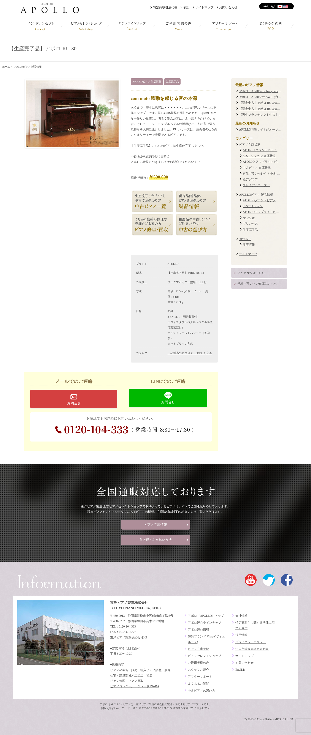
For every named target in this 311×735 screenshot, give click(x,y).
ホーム (6, 66)
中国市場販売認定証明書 (252, 649)
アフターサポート (225, 26)
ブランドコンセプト (40, 26)
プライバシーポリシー (250, 642)
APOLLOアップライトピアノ (262, 212)
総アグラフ (250, 179)
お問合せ (74, 403)
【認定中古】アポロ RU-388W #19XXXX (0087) (270, 108)
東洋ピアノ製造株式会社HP (128, 637)
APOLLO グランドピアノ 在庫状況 (266, 150)
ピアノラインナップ (132, 26)
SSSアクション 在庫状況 (259, 156)
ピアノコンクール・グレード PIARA (134, 686)
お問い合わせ (228, 7)
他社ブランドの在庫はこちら (257, 283)
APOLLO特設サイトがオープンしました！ (267, 129)
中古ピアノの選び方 (201, 690)
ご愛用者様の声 (179, 26)
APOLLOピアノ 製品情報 (27, 66)
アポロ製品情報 (198, 629)
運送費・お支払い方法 (155, 539)
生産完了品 (172, 81)
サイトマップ (204, 7)
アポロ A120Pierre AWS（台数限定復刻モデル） (272, 97)
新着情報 (249, 244)
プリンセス (250, 223)
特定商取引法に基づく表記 (171, 7)
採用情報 (241, 635)
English (286, 6)
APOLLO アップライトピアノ (263, 161)
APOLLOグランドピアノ (259, 200)
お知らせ (245, 239)
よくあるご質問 (271, 26)
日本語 (280, 6)
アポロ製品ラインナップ (204, 622)
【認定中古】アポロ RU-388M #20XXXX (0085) (270, 102)
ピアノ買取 (135, 681)
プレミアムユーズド (256, 185)
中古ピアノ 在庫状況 (257, 167)
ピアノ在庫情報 (155, 524)
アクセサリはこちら (251, 272)
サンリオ (249, 217)
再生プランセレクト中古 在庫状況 (266, 173)
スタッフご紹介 (198, 669)
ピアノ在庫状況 (249, 144)
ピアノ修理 (117, 681)
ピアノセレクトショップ (86, 26)
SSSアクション (253, 206)
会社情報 (241, 615)
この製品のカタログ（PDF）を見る (190, 353)
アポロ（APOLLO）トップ (206, 615)
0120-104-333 (124, 429)
